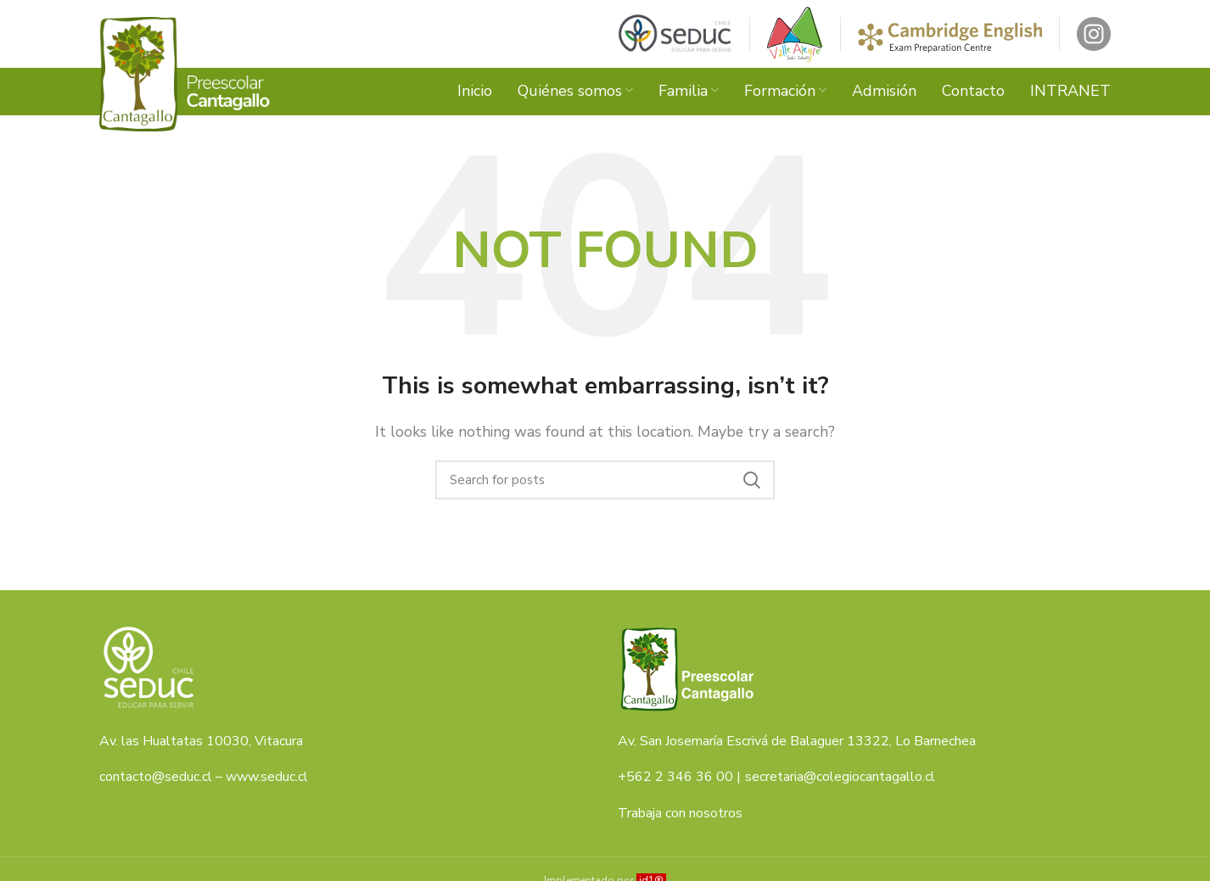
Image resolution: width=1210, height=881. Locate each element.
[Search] (605, 479)
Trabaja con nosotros (680, 813)
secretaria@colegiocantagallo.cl (840, 776)
